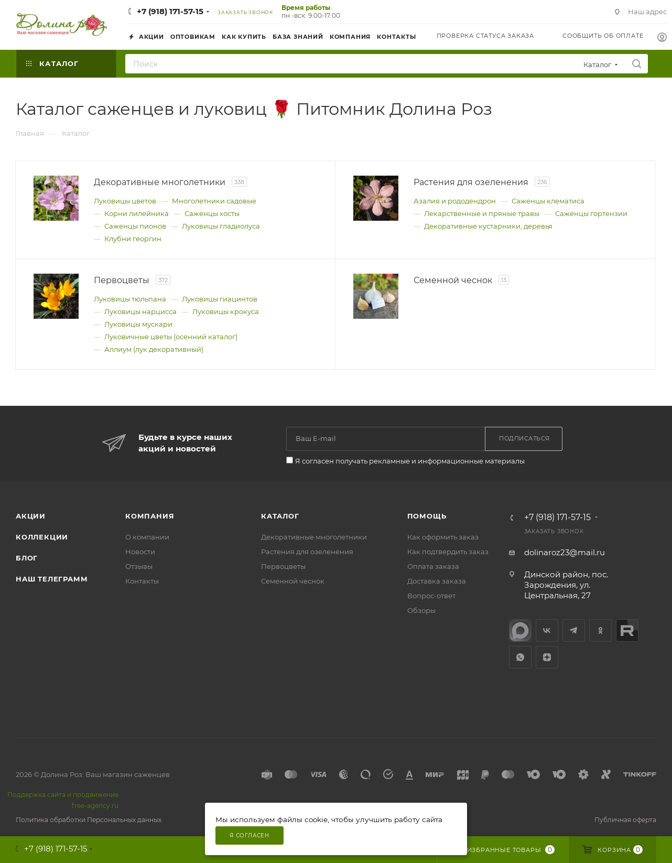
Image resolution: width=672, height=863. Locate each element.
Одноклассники (600, 630)
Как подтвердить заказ (448, 551)
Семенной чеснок (292, 581)
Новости (140, 551)
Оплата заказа (433, 566)
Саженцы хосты (212, 213)
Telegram (573, 630)
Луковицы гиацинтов (219, 299)
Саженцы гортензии (591, 213)
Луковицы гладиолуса (221, 226)
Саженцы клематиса (548, 201)
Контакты (142, 581)
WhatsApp (520, 657)
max (520, 630)
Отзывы (139, 566)
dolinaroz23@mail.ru (564, 552)
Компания (149, 516)
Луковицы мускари (138, 324)
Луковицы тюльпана (130, 299)
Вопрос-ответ (431, 595)
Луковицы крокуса (225, 311)
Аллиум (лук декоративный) (153, 349)
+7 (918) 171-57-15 (170, 11)
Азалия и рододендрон (455, 201)
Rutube (627, 630)
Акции (31, 516)
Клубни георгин (132, 238)
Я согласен (249, 835)
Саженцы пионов (135, 226)
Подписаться (524, 438)
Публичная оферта (625, 820)
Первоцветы (283, 566)
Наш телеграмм (52, 579)
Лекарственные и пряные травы (481, 213)
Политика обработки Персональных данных (88, 820)
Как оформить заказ (443, 537)
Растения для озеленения (307, 551)
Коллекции (42, 537)
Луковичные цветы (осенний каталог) (170, 336)
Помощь (427, 516)
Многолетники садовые (214, 201)
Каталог (280, 516)
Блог (27, 558)
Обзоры (421, 610)
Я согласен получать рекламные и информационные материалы (410, 461)
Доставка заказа (436, 581)
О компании (147, 537)
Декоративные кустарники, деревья (488, 226)
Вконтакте (547, 630)
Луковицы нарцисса (140, 311)
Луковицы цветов (125, 201)
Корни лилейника (136, 213)
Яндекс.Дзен (547, 657)
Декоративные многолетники (314, 537)
